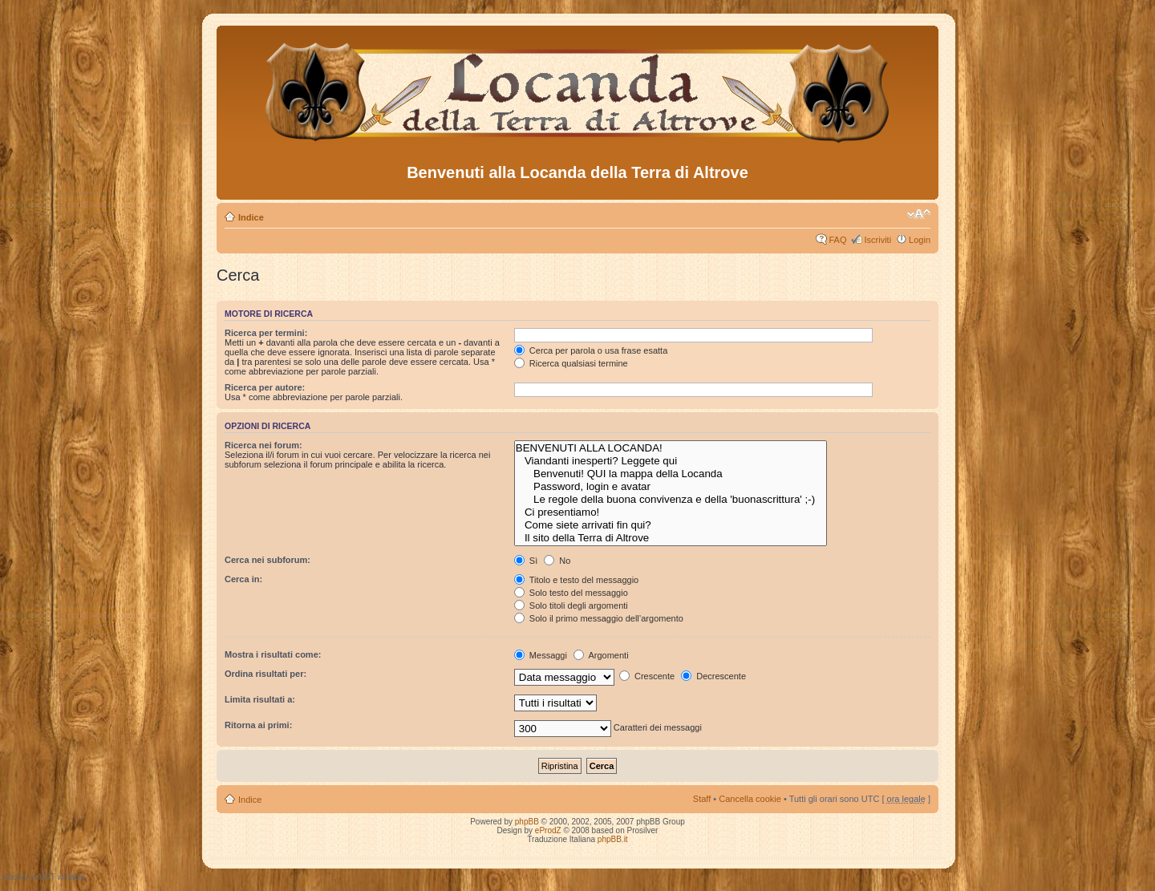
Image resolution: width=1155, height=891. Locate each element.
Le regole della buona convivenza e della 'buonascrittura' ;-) (671, 499)
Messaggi (540, 655)
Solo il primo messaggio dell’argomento (598, 618)
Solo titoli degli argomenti (571, 605)
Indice (251, 217)
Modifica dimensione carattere (918, 214)
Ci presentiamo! (671, 512)
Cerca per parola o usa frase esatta (590, 350)
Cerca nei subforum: (267, 560)
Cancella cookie (750, 799)
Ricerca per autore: (265, 387)
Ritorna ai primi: (258, 725)
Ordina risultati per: (265, 673)
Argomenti (601, 655)
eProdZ (548, 830)
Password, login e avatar (671, 486)
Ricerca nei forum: (263, 445)
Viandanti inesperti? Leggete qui (671, 461)
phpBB (527, 821)
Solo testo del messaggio (571, 592)
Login (919, 240)
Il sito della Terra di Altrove (671, 538)
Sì (525, 560)
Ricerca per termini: (266, 333)
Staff (702, 799)
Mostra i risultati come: (273, 654)
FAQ (837, 240)
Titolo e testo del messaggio (576, 580)
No (557, 560)
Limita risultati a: (260, 699)
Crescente (647, 676)
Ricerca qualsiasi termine (571, 363)
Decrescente (713, 676)
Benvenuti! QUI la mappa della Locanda (671, 474)
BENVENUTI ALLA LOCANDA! (671, 448)
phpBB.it (613, 839)
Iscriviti (877, 240)
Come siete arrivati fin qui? (671, 525)
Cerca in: (243, 579)
